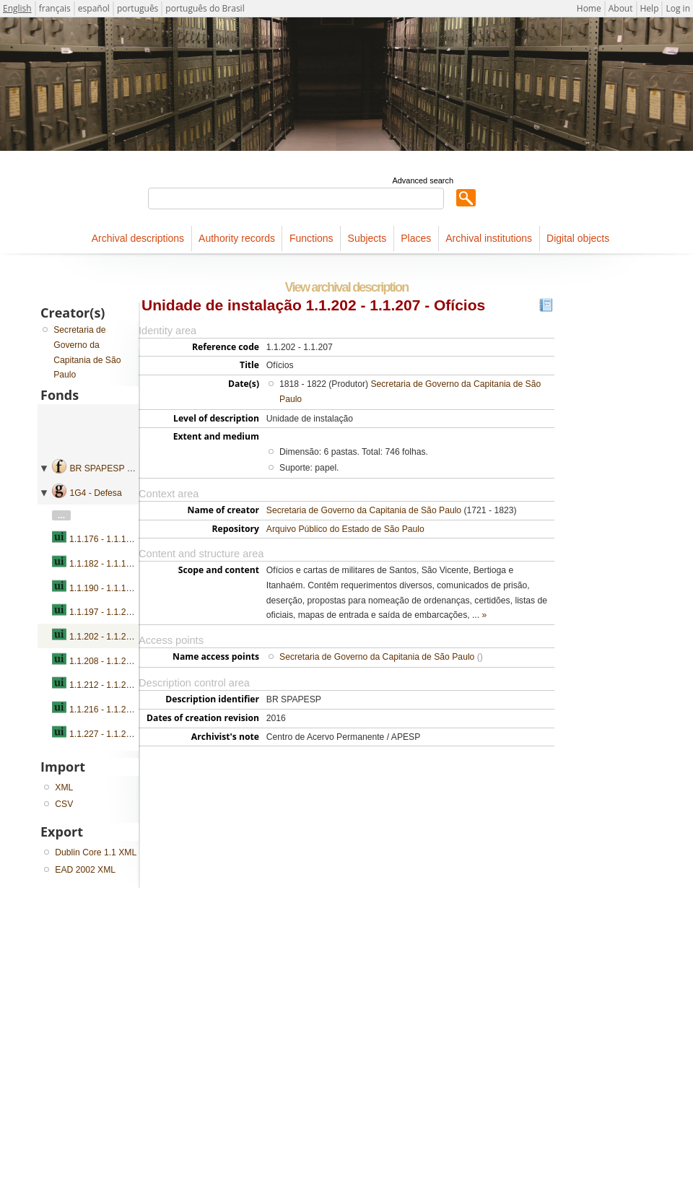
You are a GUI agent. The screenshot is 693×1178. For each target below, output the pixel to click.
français (55, 8)
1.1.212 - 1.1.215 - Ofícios (120, 685)
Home (589, 8)
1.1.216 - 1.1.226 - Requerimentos (136, 709)
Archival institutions (488, 238)
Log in (678, 8)
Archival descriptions (138, 238)
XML (64, 787)
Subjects (367, 238)
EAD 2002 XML (85, 870)
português (137, 8)
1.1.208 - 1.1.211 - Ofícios (120, 661)
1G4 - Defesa (95, 493)
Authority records (237, 238)
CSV (64, 804)
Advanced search (422, 180)
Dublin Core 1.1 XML (95, 852)
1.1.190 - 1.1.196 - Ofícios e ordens (138, 588)
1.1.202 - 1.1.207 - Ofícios (120, 637)
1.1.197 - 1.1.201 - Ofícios (120, 612)
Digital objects (577, 238)
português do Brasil (204, 8)
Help (649, 8)
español (94, 8)
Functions (311, 238)
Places (416, 238)
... (61, 515)
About (621, 8)
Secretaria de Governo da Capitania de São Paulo (363, 510)
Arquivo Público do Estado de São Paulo (345, 529)
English (17, 8)
